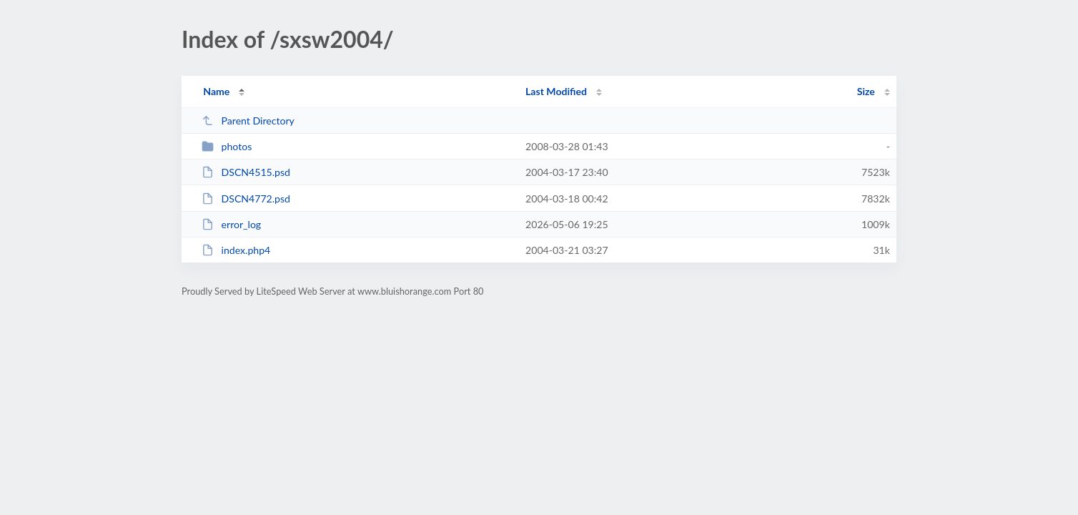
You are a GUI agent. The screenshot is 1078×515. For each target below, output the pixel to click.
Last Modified (556, 91)
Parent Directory (248, 120)
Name (216, 91)
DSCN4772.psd (246, 198)
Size (866, 91)
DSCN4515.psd (246, 172)
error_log (231, 224)
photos (227, 146)
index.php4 (236, 250)
